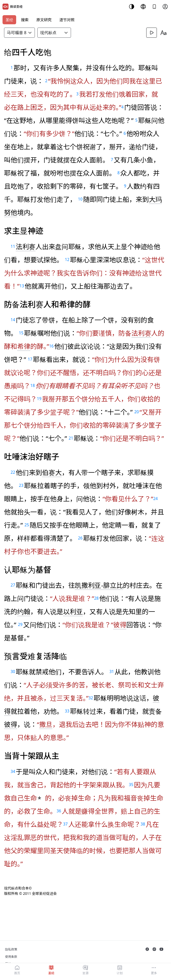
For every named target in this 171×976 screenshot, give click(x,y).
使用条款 (11, 957)
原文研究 (44, 19)
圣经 (9, 19)
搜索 (25, 19)
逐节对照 (67, 19)
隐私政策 (11, 949)
